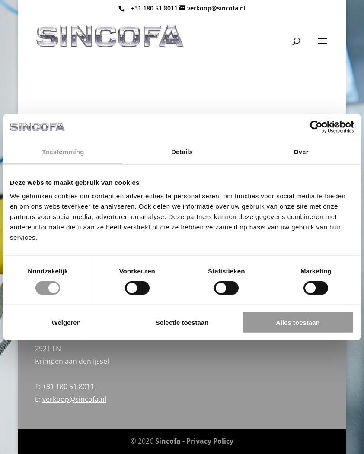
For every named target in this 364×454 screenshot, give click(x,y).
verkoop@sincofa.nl (74, 399)
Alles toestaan (298, 322)
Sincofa (168, 441)
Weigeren (66, 322)
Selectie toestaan (182, 322)
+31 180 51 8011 (154, 8)
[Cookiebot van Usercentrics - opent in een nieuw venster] (316, 126)
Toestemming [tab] (63, 151)
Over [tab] (301, 151)
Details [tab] (182, 151)
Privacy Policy (209, 441)
